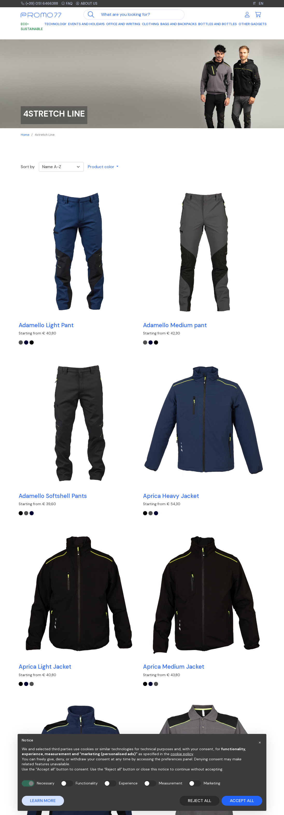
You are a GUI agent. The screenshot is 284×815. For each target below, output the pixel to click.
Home (25, 135)
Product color (101, 166)
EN (260, 4)
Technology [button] (55, 25)
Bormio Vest (37, 474)
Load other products (142, 517)
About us (94, 4)
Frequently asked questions (171, 720)
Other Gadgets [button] (253, 25)
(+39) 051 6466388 (42, 4)
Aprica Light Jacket (47, 365)
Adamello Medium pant (107, 259)
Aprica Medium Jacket (103, 368)
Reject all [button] (199, 800)
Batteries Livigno (167, 365)
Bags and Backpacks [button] (178, 25)
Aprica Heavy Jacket (235, 255)
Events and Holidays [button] (86, 25)
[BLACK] (34, 274)
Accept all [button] (242, 800)
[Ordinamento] (61, 167)
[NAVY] (28, 274)
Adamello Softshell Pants (170, 259)
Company (215, 720)
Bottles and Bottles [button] (217, 25)
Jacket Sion (223, 474)
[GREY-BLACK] (220, 383)
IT (253, 4)
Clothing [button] (150, 25)
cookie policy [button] (182, 754)
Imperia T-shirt (165, 474)
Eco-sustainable (32, 27)
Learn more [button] (43, 800)
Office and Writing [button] (123, 25)
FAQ (72, 4)
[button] (259, 742)
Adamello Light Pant (48, 255)
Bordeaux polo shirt (234, 365)
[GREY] (23, 274)
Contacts (216, 727)
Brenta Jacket (102, 474)
